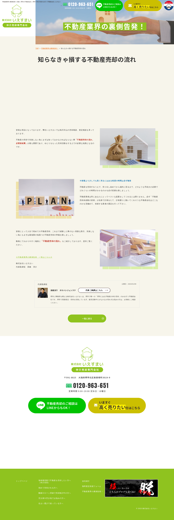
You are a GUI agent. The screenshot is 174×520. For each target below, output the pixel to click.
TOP (37, 48)
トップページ (21, 481)
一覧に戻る (87, 318)
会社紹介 (86, 481)
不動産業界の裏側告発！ (49, 48)
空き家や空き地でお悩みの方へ (52, 498)
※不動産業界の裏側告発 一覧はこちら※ (34, 257)
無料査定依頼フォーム (91, 486)
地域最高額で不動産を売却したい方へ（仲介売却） (55, 481)
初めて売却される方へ (48, 488)
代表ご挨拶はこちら (94, 290)
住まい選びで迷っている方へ (51, 503)
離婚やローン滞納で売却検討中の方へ (55, 493)
